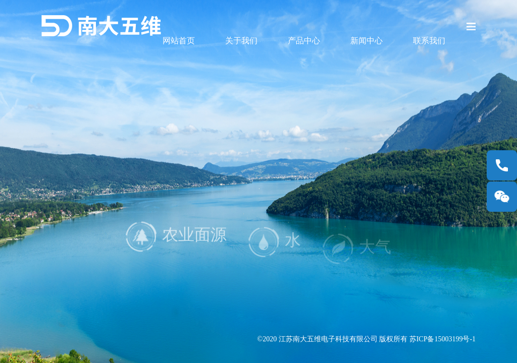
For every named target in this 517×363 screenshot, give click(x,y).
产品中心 (304, 40)
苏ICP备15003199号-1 (442, 339)
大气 (357, 254)
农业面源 (176, 243)
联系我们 (429, 40)
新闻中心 (366, 40)
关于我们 (241, 40)
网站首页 (179, 40)
